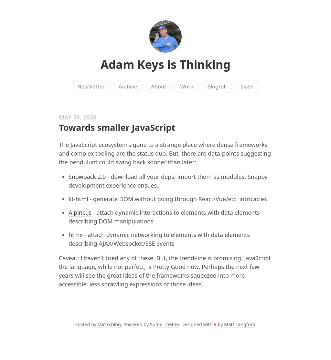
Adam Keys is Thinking (165, 64)
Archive (128, 86)
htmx (76, 235)
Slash (247, 86)
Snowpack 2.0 (87, 176)
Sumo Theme (164, 324)
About (158, 86)
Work (186, 86)
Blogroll (217, 86)
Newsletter (91, 86)
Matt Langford (239, 324)
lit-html (78, 199)
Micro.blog (109, 324)
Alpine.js (80, 212)
